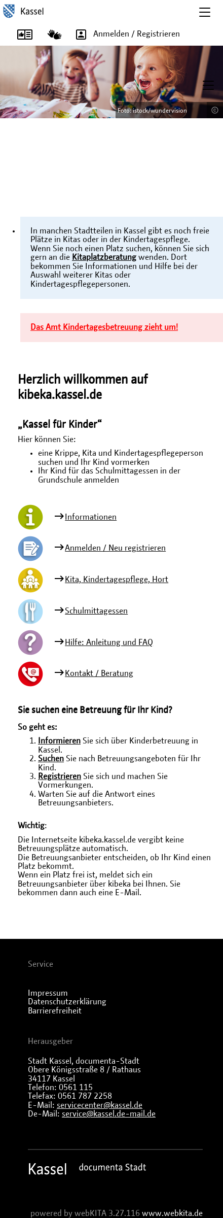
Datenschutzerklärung (67, 1002)
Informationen (91, 517)
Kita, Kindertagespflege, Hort (116, 580)
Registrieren (59, 776)
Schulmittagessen (96, 611)
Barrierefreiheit (55, 1011)
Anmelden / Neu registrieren (115, 548)
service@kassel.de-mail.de (109, 1114)
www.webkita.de (172, 1213)
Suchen (51, 759)
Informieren (59, 741)
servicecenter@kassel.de (99, 1105)
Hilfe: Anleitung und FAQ (109, 642)
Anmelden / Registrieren (124, 34)
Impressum (48, 993)
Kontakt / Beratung (99, 673)
